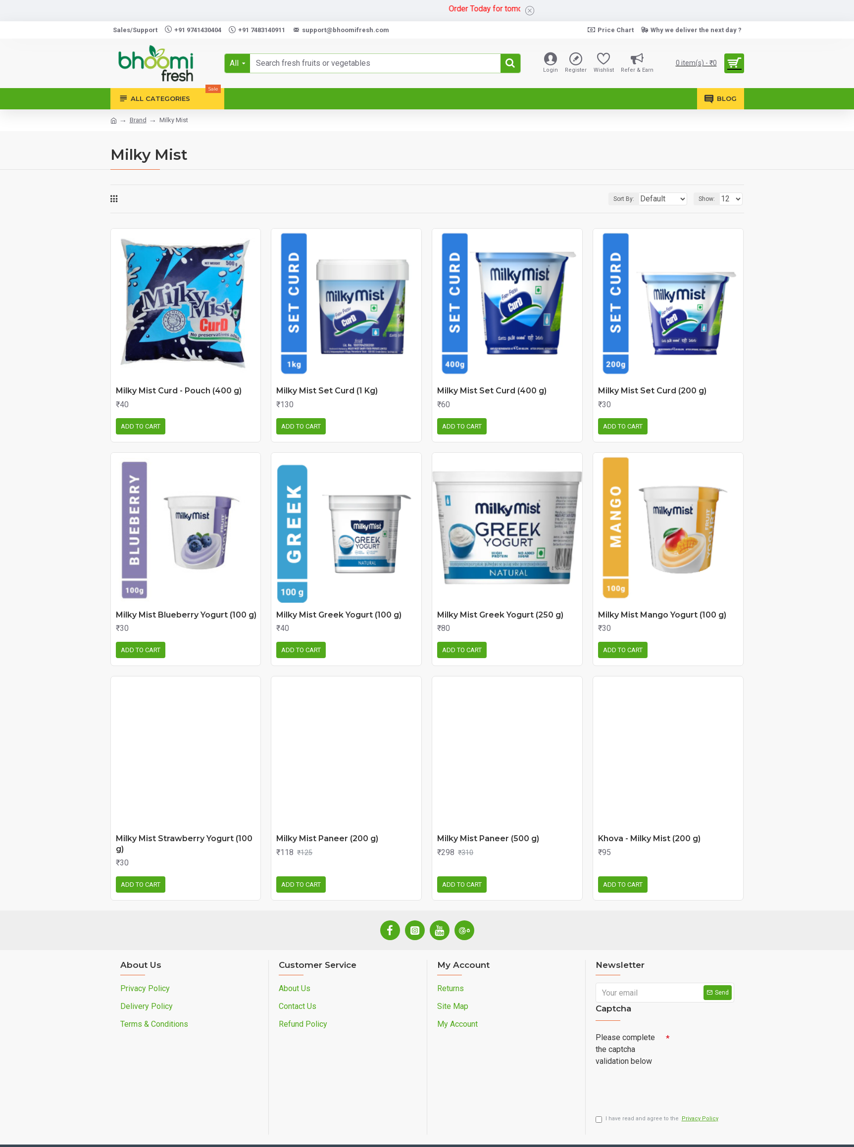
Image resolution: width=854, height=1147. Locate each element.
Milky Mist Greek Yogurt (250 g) (500, 615)
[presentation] (665, 1087)
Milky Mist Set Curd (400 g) (492, 390)
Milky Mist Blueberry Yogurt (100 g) (186, 615)
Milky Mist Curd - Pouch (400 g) (179, 390)
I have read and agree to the (658, 1121)
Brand (138, 120)
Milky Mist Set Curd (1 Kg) (327, 390)
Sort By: (616, 198)
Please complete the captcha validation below (625, 1049)
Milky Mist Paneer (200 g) (327, 838)
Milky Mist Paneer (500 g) (488, 838)
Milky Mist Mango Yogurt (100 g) (662, 615)
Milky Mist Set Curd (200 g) (652, 390)
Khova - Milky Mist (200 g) (649, 838)
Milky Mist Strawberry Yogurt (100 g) (184, 844)
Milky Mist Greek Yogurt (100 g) (339, 615)
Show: (710, 198)
